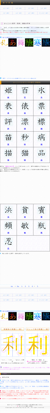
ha (18, 286)
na (12, 286)
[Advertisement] (25, 63)
